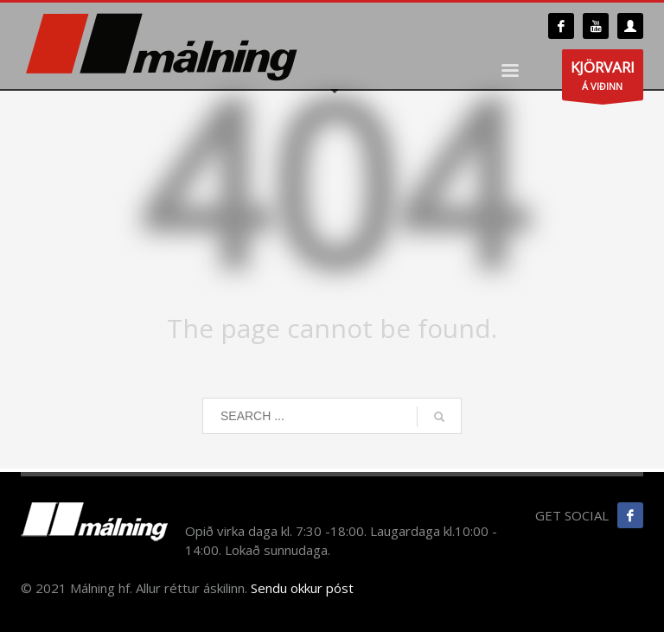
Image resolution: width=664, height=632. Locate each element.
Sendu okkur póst (302, 588)
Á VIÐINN (602, 78)
